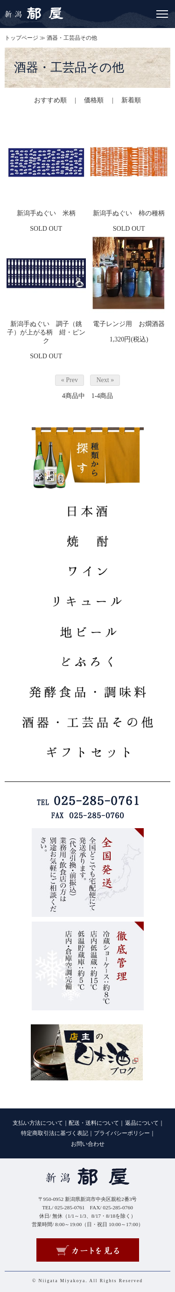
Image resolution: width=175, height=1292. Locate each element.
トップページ (21, 38)
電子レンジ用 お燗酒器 (129, 323)
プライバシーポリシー (122, 1133)
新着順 (131, 100)
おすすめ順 (50, 100)
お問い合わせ (88, 1144)
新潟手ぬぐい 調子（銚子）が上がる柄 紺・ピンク (46, 332)
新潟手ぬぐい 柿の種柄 (129, 213)
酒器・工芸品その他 (72, 38)
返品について (142, 1123)
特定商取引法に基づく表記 (54, 1133)
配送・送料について (94, 1123)
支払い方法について (38, 1123)
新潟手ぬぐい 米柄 (46, 213)
